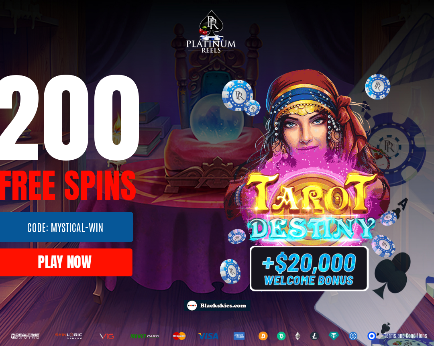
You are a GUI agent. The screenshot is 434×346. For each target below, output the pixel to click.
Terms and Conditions (405, 335)
